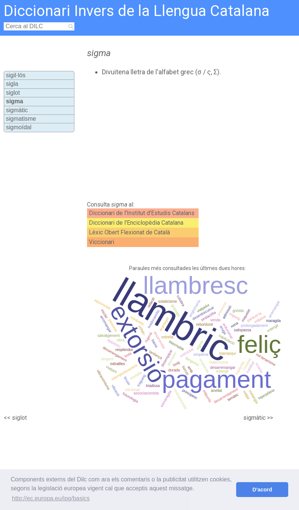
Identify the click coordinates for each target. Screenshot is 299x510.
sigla (12, 84)
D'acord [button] (262, 490)
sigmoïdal (18, 127)
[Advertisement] (165, 139)
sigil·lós (15, 75)
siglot (13, 93)
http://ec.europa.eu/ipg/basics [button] (51, 498)
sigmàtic (17, 110)
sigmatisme (21, 119)
